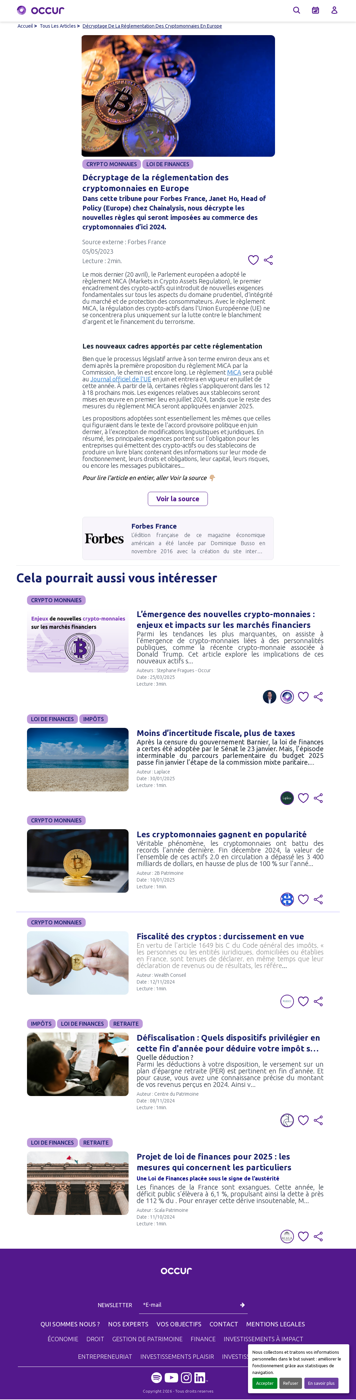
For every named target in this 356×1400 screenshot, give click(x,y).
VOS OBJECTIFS (179, 1324)
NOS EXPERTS (128, 1324)
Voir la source (177, 499)
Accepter (265, 1383)
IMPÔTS (93, 720)
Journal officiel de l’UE (120, 379)
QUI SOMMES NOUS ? (70, 1324)
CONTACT (224, 1324)
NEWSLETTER (116, 1306)
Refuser (290, 1383)
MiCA (234, 373)
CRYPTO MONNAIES (111, 164)
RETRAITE (126, 1024)
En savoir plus (321, 1383)
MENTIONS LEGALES (275, 1324)
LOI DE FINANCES (167, 164)
